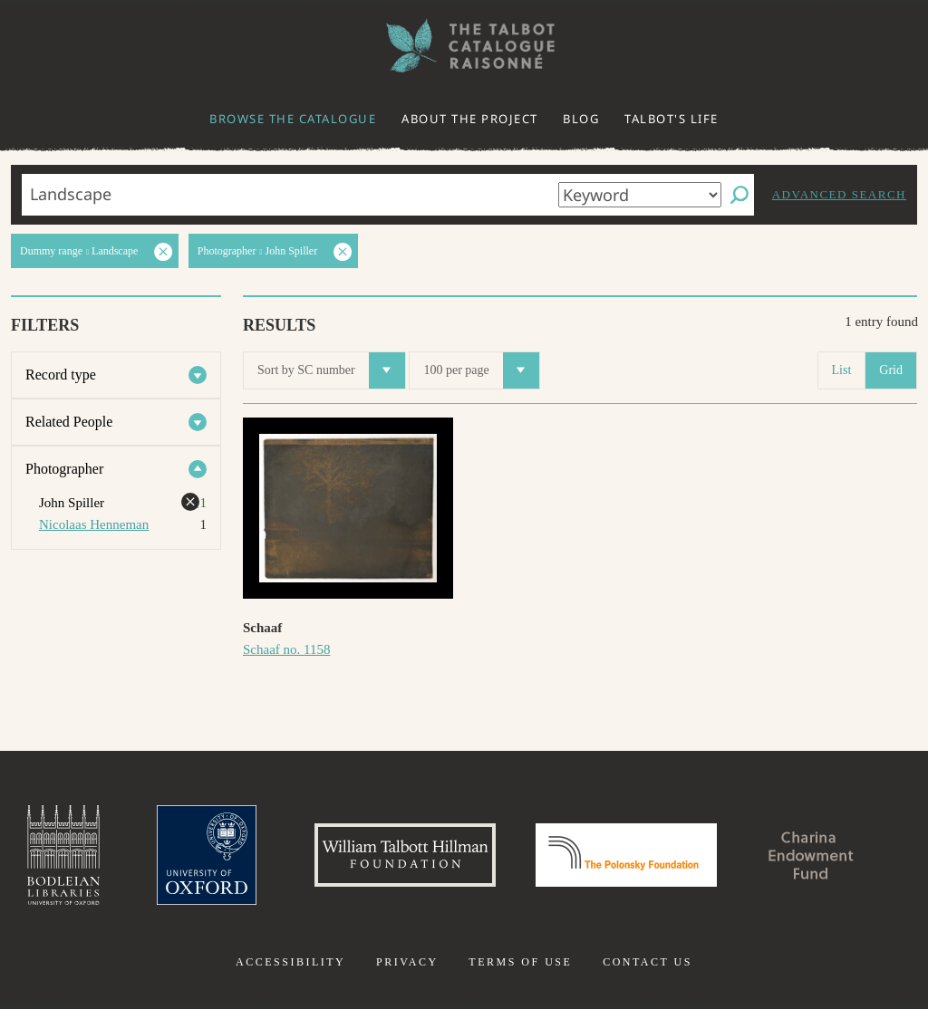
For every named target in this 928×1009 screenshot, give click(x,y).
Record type (60, 374)
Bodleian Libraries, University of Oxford (63, 855)
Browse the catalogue (292, 119)
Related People (68, 421)
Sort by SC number (331, 370)
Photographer (64, 468)
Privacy (407, 962)
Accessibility (290, 962)
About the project (469, 119)
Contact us (647, 962)
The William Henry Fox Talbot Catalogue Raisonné (464, 45)
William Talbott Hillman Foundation (405, 855)
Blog (581, 119)
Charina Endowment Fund (811, 855)
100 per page (480, 370)
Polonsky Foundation (626, 855)
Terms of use (520, 962)
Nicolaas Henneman (94, 524)
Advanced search (839, 194)
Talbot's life (671, 119)
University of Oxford (206, 855)
